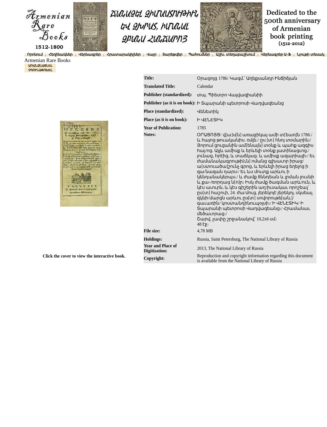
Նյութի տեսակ (310, 54)
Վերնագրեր (90, 54)
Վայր (151, 54)
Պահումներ (199, 54)
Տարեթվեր (172, 54)
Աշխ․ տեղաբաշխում (235, 54)
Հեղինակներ (60, 54)
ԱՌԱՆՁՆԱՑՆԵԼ (40, 65)
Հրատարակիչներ (124, 54)
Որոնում (35, 54)
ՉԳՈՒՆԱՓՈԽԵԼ (40, 70)
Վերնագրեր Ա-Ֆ (276, 54)
